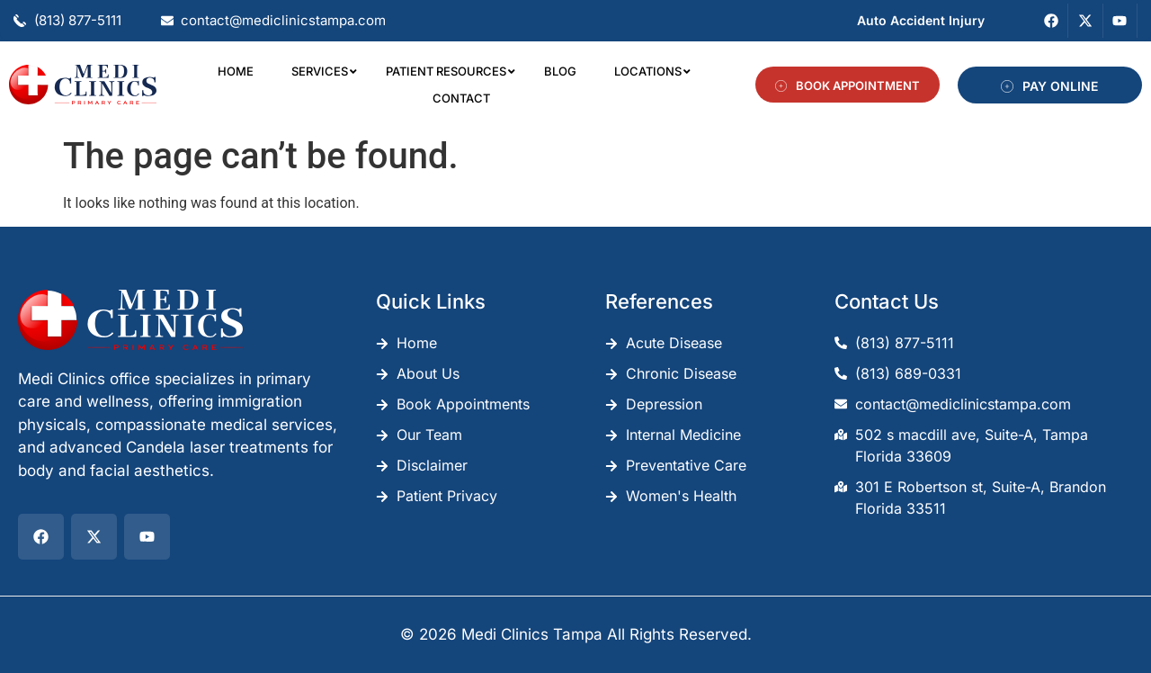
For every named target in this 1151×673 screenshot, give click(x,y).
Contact (461, 98)
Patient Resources (449, 71)
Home (236, 71)
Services (323, 71)
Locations (651, 71)
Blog (560, 71)
